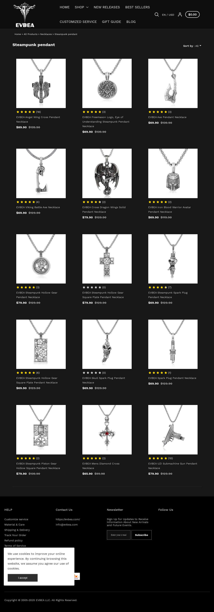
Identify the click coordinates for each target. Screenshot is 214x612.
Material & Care (14, 524)
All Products (30, 34)
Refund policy (13, 540)
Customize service (16, 519)
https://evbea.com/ (68, 519)
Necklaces (46, 34)
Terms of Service (15, 545)
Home (18, 34)
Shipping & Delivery (17, 529)
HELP (8, 510)
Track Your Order (15, 535)
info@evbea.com (67, 524)
